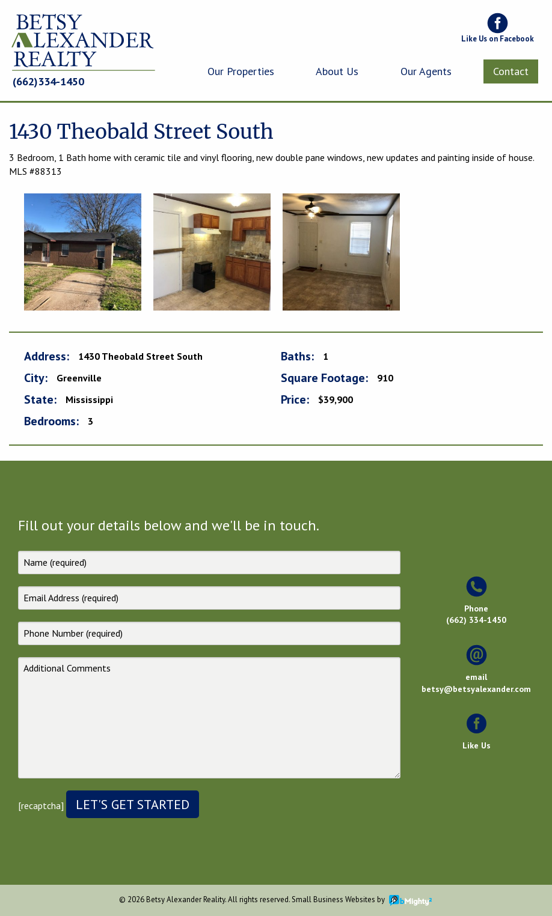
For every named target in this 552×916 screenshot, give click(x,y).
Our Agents (426, 71)
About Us (337, 71)
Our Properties (240, 71)
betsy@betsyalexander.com (476, 689)
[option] (82, 252)
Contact (511, 71)
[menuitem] (241, 71)
